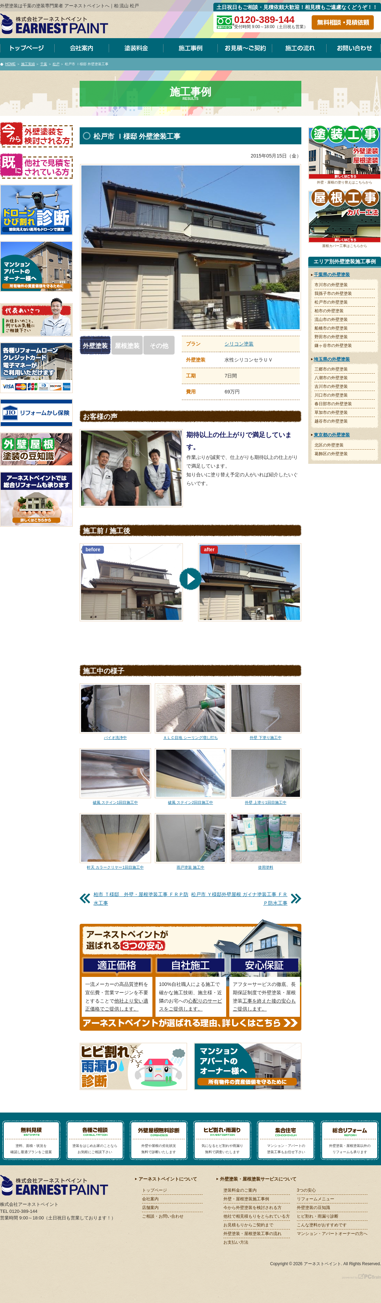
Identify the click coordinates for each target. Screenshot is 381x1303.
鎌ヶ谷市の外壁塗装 (333, 345)
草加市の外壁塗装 (331, 412)
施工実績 (28, 64)
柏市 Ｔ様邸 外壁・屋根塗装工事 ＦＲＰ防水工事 (141, 899)
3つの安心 (306, 1190)
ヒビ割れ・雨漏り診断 (317, 1216)
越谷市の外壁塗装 (331, 421)
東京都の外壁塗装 (332, 434)
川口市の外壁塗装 (331, 395)
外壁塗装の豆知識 (313, 1207)
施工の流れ (299, 48)
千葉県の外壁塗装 (332, 274)
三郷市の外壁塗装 (331, 369)
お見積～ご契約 (245, 48)
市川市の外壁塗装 (331, 284)
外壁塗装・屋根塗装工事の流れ (252, 1233)
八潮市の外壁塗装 (331, 377)
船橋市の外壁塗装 (331, 328)
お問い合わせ (354, 48)
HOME (10, 64)
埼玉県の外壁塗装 (332, 359)
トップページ (27, 48)
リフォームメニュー (315, 1198)
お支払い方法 (235, 1242)
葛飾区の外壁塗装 (331, 453)
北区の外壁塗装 (329, 445)
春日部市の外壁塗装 (333, 403)
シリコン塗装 (239, 344)
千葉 (43, 64)
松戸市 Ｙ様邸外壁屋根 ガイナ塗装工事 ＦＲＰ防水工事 (239, 899)
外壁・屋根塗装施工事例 (246, 1198)
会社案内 (82, 48)
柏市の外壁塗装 (329, 310)
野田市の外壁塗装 (331, 336)
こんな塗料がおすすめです (322, 1225)
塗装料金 (136, 48)
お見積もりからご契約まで (248, 1225)
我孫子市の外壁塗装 (333, 293)
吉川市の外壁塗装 (331, 386)
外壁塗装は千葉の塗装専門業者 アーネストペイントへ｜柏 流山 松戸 (69, 5)
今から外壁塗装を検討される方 (252, 1207)
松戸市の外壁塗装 (331, 302)
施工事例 (190, 48)
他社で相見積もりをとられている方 (256, 1216)
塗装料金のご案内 (240, 1190)
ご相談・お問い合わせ (163, 1216)
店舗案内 (150, 1207)
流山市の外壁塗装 (331, 319)
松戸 (56, 64)
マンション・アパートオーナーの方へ (332, 1233)
